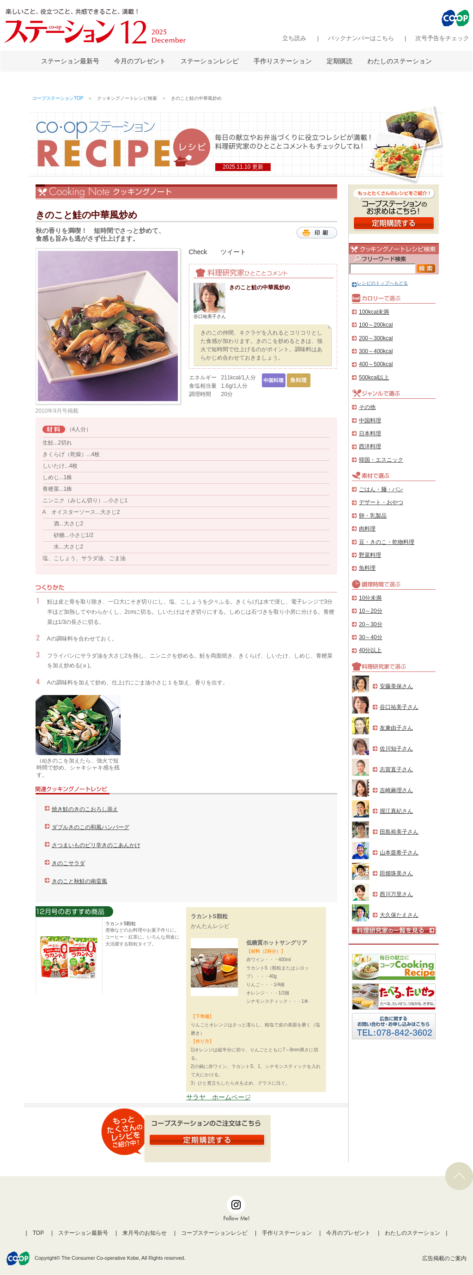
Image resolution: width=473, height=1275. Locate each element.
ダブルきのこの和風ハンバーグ (90, 827)
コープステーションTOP (57, 98)
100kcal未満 (374, 312)
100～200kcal (376, 325)
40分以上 (370, 650)
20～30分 (370, 624)
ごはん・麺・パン (381, 489)
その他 (367, 407)
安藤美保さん (396, 686)
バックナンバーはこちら (361, 38)
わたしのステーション (399, 61)
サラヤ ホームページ (218, 1097)
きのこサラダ (68, 863)
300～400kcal (376, 351)
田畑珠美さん (396, 873)
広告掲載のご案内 (444, 1258)
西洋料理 (370, 446)
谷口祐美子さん (399, 707)
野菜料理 (370, 555)
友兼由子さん (396, 728)
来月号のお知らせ (144, 1233)
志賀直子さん (396, 769)
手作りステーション (283, 61)
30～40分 (370, 637)
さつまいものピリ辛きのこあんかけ (96, 845)
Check (198, 252)
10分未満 (370, 598)
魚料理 (367, 568)
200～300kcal (376, 338)
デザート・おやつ (381, 502)
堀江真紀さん (396, 811)
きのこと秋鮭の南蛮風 (79, 881)
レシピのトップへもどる (380, 283)
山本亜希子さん (399, 852)
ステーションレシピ (210, 61)
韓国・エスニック (381, 460)
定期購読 (339, 61)
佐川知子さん (396, 748)
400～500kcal (376, 364)
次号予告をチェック (442, 38)
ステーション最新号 (70, 61)
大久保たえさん (399, 915)
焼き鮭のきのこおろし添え (85, 809)
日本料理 (370, 433)
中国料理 (370, 420)
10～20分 (370, 611)
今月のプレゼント (140, 61)
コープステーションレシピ (214, 1233)
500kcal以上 (374, 377)
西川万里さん (396, 894)
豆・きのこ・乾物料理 (386, 542)
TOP (38, 1233)
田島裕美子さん (399, 832)
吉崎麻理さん (396, 790)
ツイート (233, 252)
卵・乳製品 (373, 515)
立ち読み (294, 38)
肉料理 (367, 528)
